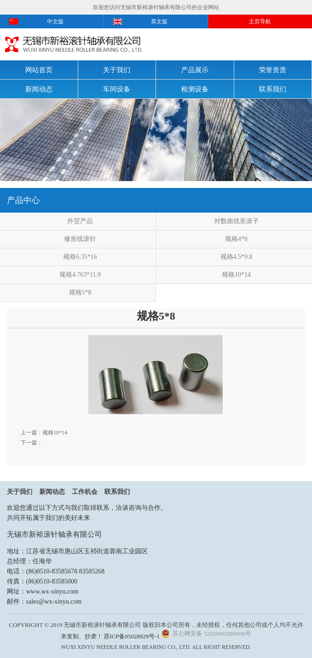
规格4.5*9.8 (237, 256)
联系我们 (272, 89)
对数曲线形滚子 (236, 221)
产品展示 (195, 70)
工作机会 (84, 491)
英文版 (159, 21)
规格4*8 (236, 238)
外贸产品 (80, 221)
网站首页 (39, 70)
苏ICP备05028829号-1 (132, 636)
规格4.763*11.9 (80, 274)
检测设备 (195, 89)
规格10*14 (236, 274)
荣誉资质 (272, 70)
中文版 (55, 21)
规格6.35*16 (80, 256)
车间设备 (116, 89)
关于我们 (116, 70)
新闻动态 (39, 89)
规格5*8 (80, 292)
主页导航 (260, 21)
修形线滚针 (80, 238)
